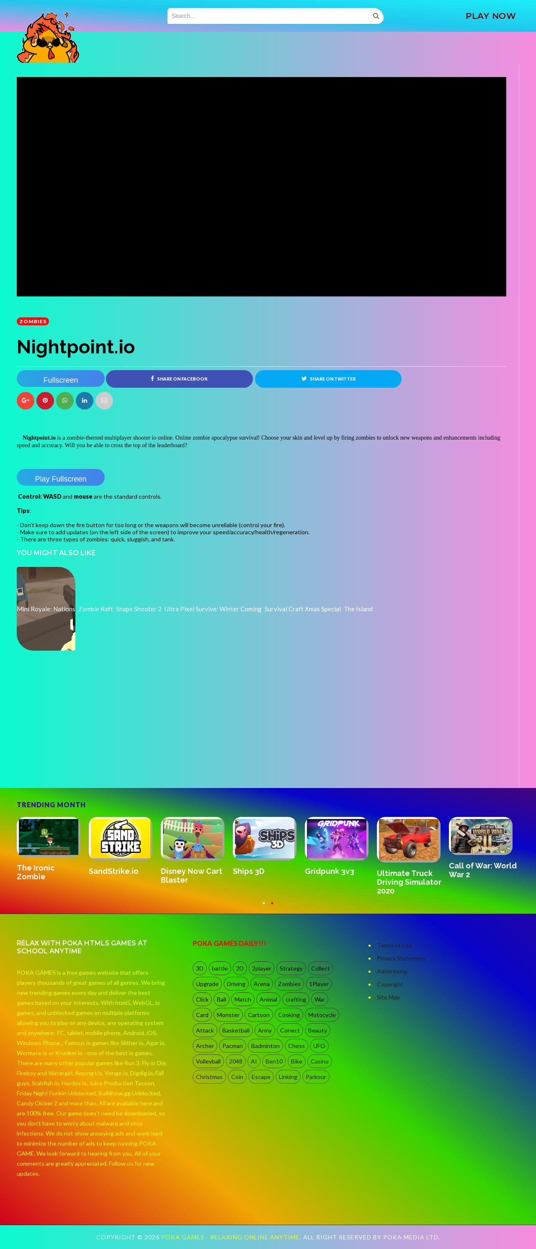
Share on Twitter (329, 378)
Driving (236, 983)
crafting (296, 999)
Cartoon (259, 1014)
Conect (290, 1030)
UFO (319, 1045)
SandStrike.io (114, 871)
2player (261, 968)
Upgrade (207, 983)
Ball (221, 999)
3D (200, 968)
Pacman (232, 1045)
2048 (235, 1061)
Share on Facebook (179, 378)
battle (220, 968)
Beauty (317, 1030)
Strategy (291, 968)
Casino (320, 1061)
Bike (296, 1061)
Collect (320, 968)
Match (242, 999)
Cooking (289, 1014)
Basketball (236, 1030)
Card (202, 1014)
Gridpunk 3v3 (329, 871)
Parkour (316, 1076)
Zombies (32, 321)
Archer (205, 1045)
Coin (237, 1076)
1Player (319, 983)
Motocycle (322, 1014)
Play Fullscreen (60, 479)
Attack (205, 1030)
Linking (288, 1076)
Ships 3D (249, 871)
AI (254, 1061)
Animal (268, 999)
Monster (228, 1014)
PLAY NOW (491, 16)
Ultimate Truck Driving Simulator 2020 (409, 882)
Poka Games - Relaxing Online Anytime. (232, 1237)
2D (240, 968)
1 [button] (264, 907)
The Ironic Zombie (36, 872)
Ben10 (274, 1061)
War (319, 999)
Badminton (265, 1045)
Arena (262, 983)
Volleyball (208, 1061)
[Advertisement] (79, 764)
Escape (261, 1076)
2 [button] (272, 907)
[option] (53, 849)
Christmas (209, 1076)
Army (265, 1030)
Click (202, 999)
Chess (296, 1045)
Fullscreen (60, 380)
